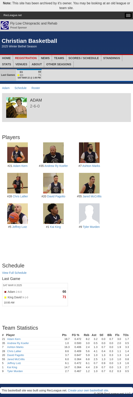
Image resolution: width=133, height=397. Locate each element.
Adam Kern (20, 165)
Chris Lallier (20, 196)
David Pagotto (56, 196)
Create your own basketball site (88, 390)
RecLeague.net (13, 15)
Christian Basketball (29, 41)
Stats (6, 64)
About (37, 64)
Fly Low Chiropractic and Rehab (33, 23)
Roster (36, 88)
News (45, 58)
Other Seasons (58, 64)
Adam (6, 88)
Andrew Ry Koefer (56, 165)
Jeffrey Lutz (19, 226)
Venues (21, 64)
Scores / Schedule (83, 58)
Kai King (55, 226)
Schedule (20, 88)
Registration (26, 58)
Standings (111, 58)
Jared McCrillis (92, 196)
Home (6, 58)
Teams (59, 58)
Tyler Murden (91, 226)
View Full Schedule (14, 272)
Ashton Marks (91, 165)
